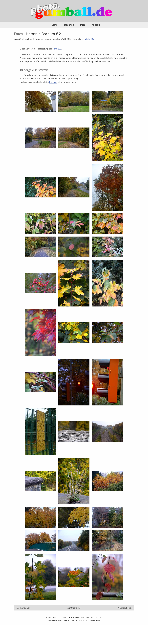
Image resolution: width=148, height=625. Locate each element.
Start (54, 24)
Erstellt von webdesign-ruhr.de (61, 621)
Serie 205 (57, 48)
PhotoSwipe (95, 621)
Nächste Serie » (125, 608)
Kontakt (96, 24)
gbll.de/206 (89, 39)
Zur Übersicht (73, 608)
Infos (82, 24)
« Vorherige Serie (24, 608)
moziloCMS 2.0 (82, 621)
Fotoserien (68, 24)
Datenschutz (96, 617)
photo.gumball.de (53, 617)
